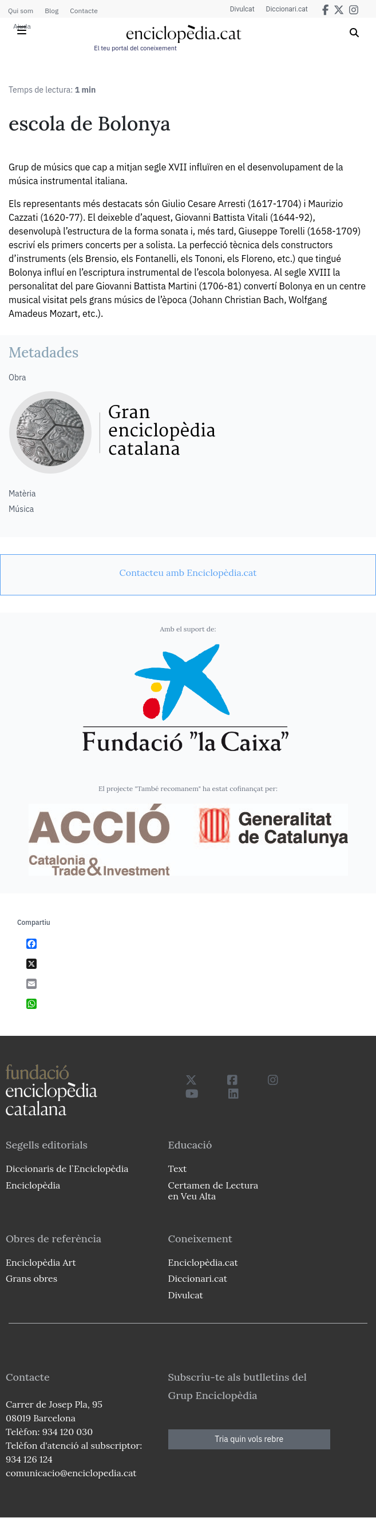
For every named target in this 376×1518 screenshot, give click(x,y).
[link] (188, 572)
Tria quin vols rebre (249, 1439)
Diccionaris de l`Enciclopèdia (67, 1168)
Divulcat (242, 9)
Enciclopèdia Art (41, 1262)
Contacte (83, 10)
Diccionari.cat (287, 9)
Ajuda (22, 26)
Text (177, 1168)
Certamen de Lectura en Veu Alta (213, 1190)
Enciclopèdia (33, 1185)
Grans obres (31, 1278)
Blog (51, 10)
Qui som (20, 10)
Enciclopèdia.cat (203, 1262)
